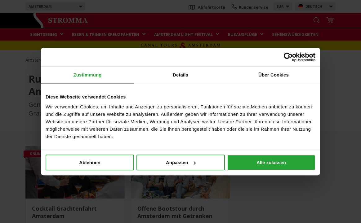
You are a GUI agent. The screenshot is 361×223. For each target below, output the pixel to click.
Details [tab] (180, 74)
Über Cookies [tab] (273, 74)
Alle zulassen (271, 162)
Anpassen (181, 162)
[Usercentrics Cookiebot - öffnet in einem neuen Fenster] (288, 57)
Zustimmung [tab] (88, 74)
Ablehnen (89, 162)
